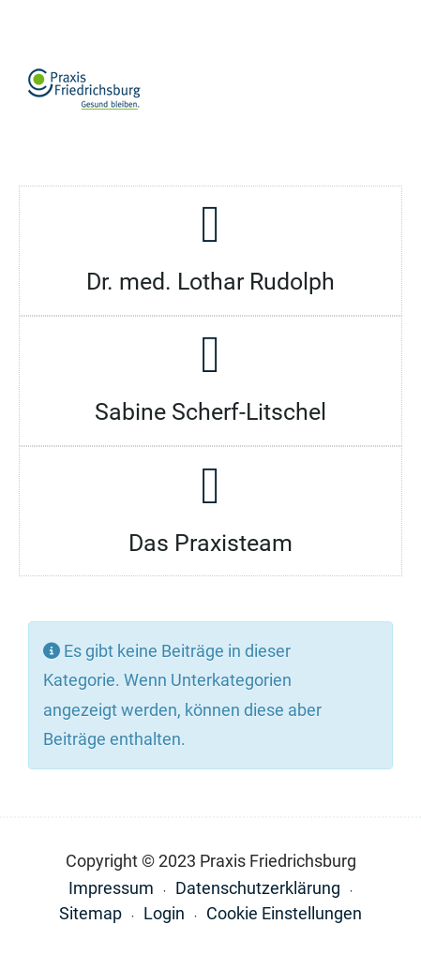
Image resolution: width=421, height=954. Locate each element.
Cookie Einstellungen (284, 913)
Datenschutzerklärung (257, 888)
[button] (384, 90)
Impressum (111, 888)
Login (164, 913)
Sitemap (90, 913)
